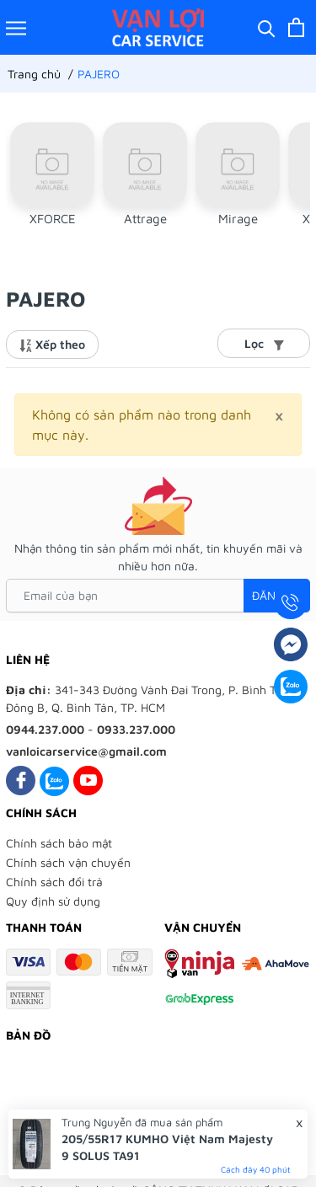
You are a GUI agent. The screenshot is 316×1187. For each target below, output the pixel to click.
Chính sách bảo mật (59, 843)
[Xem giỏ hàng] (296, 27)
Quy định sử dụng (53, 901)
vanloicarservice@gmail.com (86, 751)
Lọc (264, 343)
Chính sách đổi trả (54, 881)
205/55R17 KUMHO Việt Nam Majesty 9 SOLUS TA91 (167, 1147)
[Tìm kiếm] (267, 27)
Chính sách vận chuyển (68, 862)
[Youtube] (88, 780)
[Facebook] (20, 780)
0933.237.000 (136, 729)
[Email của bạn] (158, 595)
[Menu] (16, 27)
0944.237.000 (45, 729)
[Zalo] (54, 780)
